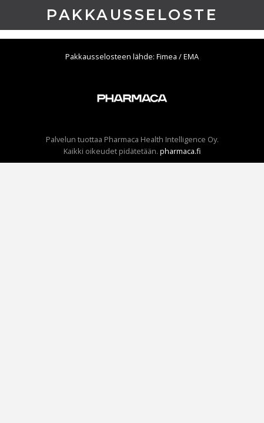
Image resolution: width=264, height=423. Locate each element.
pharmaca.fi (180, 151)
